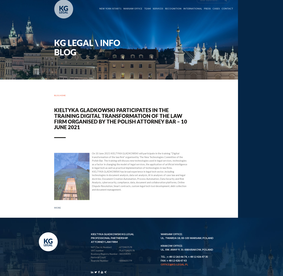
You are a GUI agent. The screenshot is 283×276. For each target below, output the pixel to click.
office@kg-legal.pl (174, 264)
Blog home (60, 97)
